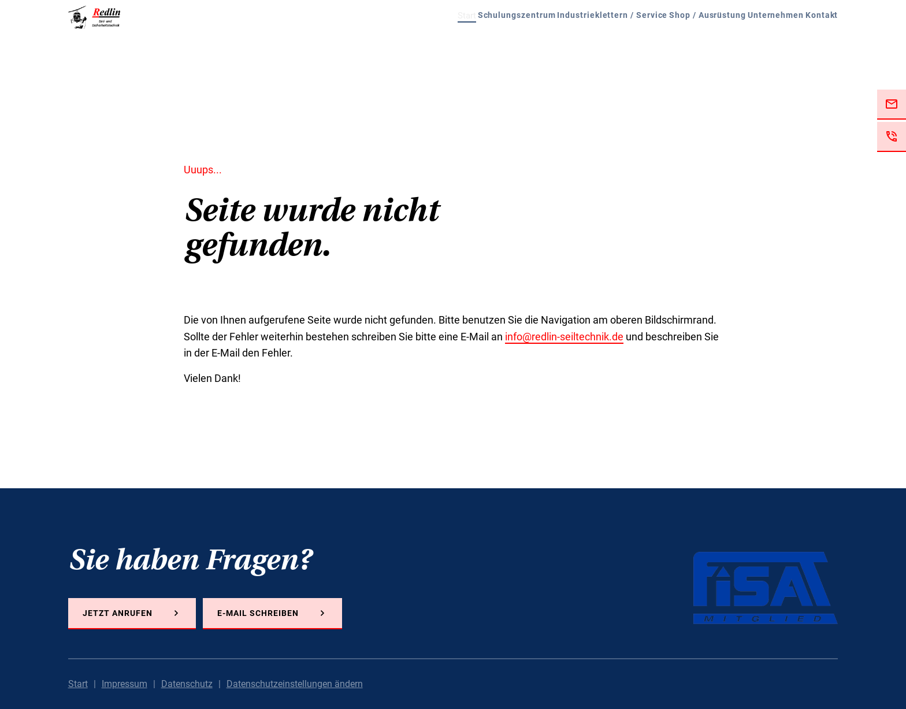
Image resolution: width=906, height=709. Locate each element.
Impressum (124, 683)
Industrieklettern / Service (524, 41)
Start (321, 41)
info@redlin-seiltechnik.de (564, 337)
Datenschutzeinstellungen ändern (294, 683)
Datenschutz (187, 683)
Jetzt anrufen (118, 613)
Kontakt (820, 41)
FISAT (765, 588)
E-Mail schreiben (258, 613)
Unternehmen (747, 41)
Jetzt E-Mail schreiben (891, 105)
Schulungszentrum (398, 41)
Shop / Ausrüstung (649, 41)
